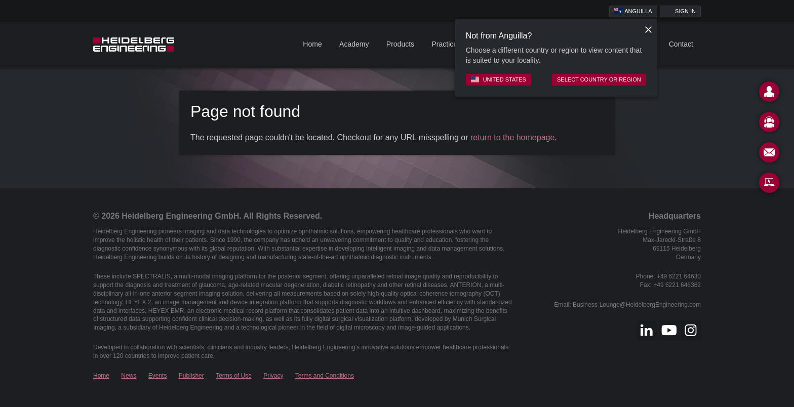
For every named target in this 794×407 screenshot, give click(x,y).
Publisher (191, 375)
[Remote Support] (769, 185)
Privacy (273, 375)
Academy (354, 44)
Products (400, 44)
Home (312, 44)
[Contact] (769, 94)
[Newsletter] (769, 154)
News (128, 375)
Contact (681, 44)
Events (157, 375)
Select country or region (599, 79)
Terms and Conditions (324, 375)
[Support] (769, 124)
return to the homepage (512, 137)
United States (498, 79)
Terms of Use (234, 375)
